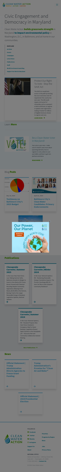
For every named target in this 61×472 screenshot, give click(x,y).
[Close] (49, 221)
